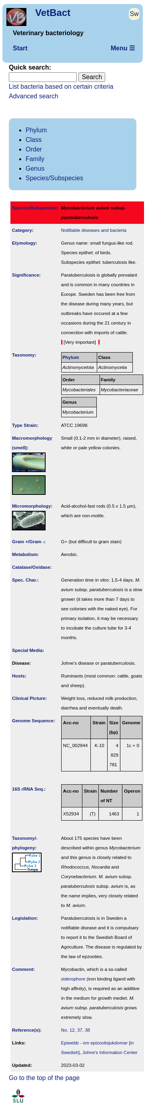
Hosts (18, 676)
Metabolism (24, 554)
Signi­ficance (25, 275)
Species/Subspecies (54, 178)
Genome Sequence (33, 720)
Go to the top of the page (44, 1077)
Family (35, 158)
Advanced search (33, 96)
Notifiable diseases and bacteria (93, 230)
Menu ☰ (123, 48)
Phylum (36, 130)
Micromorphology (31, 506)
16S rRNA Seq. (28, 789)
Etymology (24, 243)
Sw (134, 13)
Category (22, 230)
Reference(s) (26, 1030)
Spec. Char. (24, 580)
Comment (22, 969)
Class (34, 139)
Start (20, 48)
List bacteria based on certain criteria (61, 86)
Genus (35, 168)
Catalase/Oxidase (31, 567)
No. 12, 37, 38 (75, 1030)
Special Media (27, 650)
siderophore (73, 978)
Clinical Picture (28, 698)
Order (34, 149)
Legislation (24, 918)
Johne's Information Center (110, 1052)
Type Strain (24, 425)
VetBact (52, 12)
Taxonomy (23, 355)
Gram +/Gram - (28, 541)
